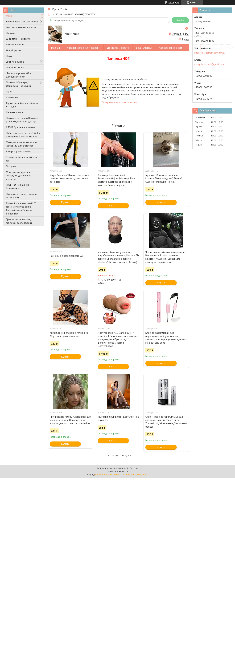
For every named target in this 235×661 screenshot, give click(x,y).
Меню (9, 15)
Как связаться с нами (171, 47)
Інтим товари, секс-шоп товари (22, 21)
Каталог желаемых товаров (82, 47)
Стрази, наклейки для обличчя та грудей (22, 105)
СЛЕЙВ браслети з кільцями (20, 127)
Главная (55, 47)
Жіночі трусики (14, 50)
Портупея (11, 166)
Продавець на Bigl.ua (117, 471)
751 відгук (174, 2)
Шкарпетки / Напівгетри (18, 38)
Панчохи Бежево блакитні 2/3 (67, 255)
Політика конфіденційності (135, 474)
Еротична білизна (15, 61)
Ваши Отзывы (144, 47)
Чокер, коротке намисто (18, 151)
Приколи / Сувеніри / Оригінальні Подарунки (18, 84)
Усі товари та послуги (118, 455)
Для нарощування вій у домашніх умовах (18, 75)
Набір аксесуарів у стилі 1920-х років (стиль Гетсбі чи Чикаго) (23, 134)
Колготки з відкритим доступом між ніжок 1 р (118, 418)
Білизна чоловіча (15, 44)
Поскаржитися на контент (107, 474)
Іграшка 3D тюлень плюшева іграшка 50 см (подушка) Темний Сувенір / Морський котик (163, 178)
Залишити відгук (180, 33)
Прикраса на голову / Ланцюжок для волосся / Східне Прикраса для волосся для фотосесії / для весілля (70, 420)
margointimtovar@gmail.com (209, 64)
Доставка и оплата (118, 47)
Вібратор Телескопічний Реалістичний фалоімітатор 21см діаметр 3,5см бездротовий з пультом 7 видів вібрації (116, 180)
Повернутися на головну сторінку (119, 102)
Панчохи (10, 33)
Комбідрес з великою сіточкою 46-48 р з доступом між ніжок (69, 334)
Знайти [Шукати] (180, 20)
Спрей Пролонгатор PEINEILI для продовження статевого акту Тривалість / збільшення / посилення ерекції (166, 421)
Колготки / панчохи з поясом (21, 27)
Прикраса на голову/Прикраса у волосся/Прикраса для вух (22, 119)
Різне (9, 91)
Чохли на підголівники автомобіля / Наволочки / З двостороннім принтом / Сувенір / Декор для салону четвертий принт (165, 257)
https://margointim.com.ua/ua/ (209, 52)
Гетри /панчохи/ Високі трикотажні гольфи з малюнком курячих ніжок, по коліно (69, 178)
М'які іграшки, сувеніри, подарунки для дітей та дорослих (18, 176)
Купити (65, 202)
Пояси (9, 56)
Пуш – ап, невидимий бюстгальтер (17, 186)
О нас (193, 47)
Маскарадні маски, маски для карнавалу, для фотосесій (21, 144)
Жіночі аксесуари (15, 67)
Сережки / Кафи (14, 112)
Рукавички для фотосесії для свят (21, 159)
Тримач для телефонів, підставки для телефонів (19, 221)
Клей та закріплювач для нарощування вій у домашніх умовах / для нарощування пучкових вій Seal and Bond (166, 337)
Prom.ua (134, 468)
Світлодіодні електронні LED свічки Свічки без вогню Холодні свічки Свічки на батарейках (21, 208)
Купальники (12, 97)
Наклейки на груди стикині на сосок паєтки (21, 195)
